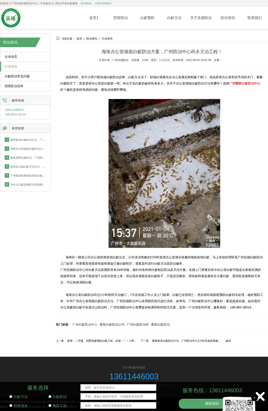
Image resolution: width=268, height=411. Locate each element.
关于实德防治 (201, 18)
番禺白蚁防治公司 (112, 324)
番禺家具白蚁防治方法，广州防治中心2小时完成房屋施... (186, 340)
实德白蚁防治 (109, 77)
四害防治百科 (14, 86)
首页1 (93, 18)
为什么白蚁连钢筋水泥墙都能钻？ (30, 184)
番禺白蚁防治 (160, 324)
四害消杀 (18, 406)
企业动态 (11, 56)
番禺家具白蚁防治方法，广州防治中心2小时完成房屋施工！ (46, 139)
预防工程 (57, 406)
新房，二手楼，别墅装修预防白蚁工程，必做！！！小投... (101, 340)
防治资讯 (228, 18)
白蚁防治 (57, 397)
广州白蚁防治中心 (84, 324)
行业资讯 (11, 66)
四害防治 (120, 18)
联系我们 (254, 18)
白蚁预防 (147, 18)
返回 (228, 340)
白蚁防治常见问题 (17, 76)
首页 (80, 38)
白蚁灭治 (174, 18)
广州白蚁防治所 (138, 324)
